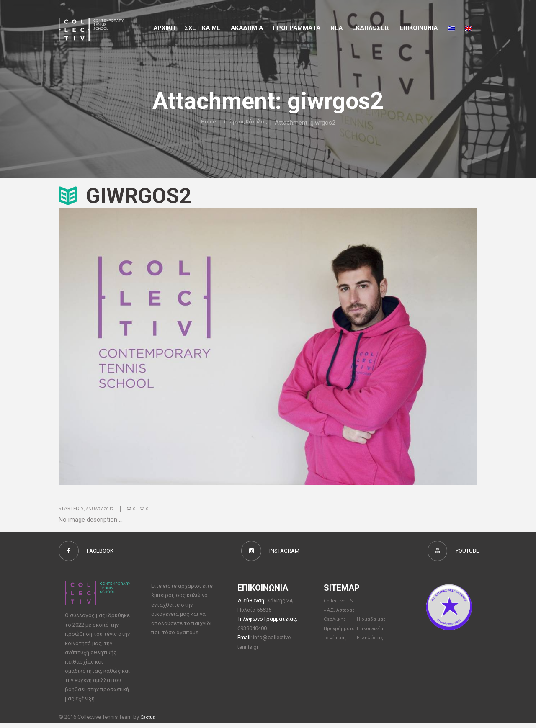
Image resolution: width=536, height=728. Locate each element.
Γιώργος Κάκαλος (246, 122)
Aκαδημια (247, 28)
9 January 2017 (100, 508)
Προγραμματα (296, 28)
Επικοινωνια (418, 28)
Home (204, 122)
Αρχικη (164, 28)
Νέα (336, 28)
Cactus (148, 722)
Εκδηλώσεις (371, 28)
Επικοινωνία (373, 653)
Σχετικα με (203, 28)
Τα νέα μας (337, 663)
